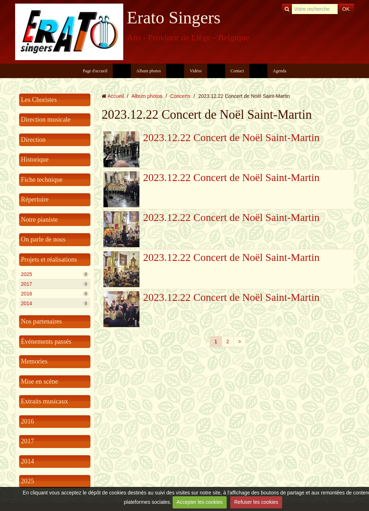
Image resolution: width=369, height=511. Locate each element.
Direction (33, 139)
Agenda (279, 70)
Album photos (148, 70)
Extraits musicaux (44, 401)
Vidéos (195, 70)
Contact (237, 70)
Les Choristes (39, 99)
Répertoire (35, 199)
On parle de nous (43, 239)
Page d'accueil (95, 70)
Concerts (180, 96)
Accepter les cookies (200, 502)
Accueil (115, 96)
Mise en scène (39, 381)
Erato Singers (174, 17)
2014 (55, 303)
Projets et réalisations (49, 259)
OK (346, 9)
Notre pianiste (39, 219)
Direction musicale (46, 119)
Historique (35, 159)
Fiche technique (42, 179)
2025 (55, 274)
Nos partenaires (41, 321)
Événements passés (46, 341)
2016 (55, 294)
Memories (34, 361)
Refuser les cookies (256, 502)
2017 (55, 284)
